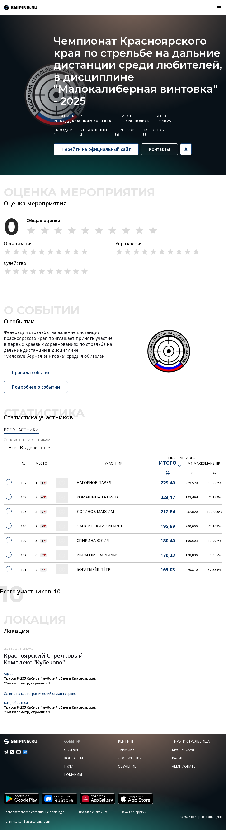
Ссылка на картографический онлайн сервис (40, 693)
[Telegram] (4, 752)
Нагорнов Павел (94, 482)
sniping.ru (20, 7)
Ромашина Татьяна (98, 497)
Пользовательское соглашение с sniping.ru (35, 812)
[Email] (16, 752)
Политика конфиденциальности (27, 822)
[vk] (23, 752)
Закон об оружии (134, 812)
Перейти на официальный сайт (96, 149)
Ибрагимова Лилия (98, 555)
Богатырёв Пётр (93, 569)
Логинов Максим (95, 511)
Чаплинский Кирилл (99, 526)
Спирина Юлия (93, 540)
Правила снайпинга (93, 812)
